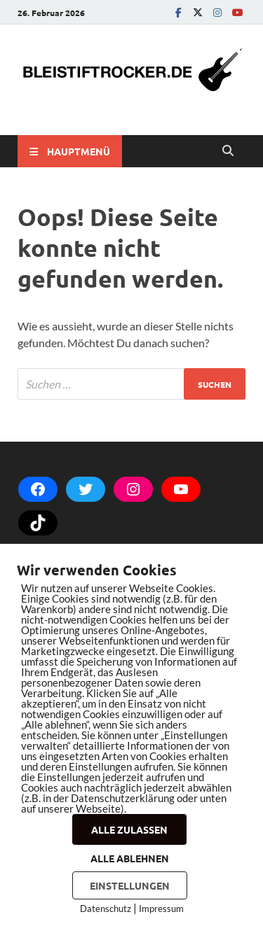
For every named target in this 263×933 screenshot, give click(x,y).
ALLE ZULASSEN (129, 829)
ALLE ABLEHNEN (129, 858)
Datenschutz (105, 908)
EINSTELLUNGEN (130, 885)
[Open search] (227, 151)
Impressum (161, 908)
